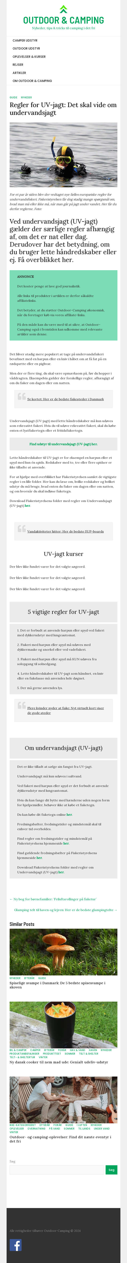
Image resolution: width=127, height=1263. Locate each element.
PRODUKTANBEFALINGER (24, 1053)
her (27, 506)
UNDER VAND (102, 1128)
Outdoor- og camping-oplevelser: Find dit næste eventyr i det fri (60, 1139)
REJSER (18, 65)
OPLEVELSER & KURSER (29, 57)
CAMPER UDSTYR (25, 40)
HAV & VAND (77, 1050)
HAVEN (93, 1050)
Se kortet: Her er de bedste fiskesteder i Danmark (65, 399)
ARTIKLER (19, 73)
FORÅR (62, 1050)
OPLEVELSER (17, 1128)
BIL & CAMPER (18, 1050)
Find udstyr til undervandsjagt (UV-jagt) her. (63, 444)
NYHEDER (26, 97)
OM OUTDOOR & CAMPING (32, 81)
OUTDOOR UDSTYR (26, 48)
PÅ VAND (54, 1128)
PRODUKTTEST (52, 1053)
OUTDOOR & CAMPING (63, 20)
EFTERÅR (29, 978)
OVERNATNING (37, 1128)
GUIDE (13, 97)
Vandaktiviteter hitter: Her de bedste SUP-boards (65, 531)
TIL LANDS (84, 1128)
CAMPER (35, 1050)
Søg (12, 1161)
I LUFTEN (82, 1125)
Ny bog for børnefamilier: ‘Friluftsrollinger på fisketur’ (53, 899)
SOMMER (70, 1053)
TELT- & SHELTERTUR (22, 1057)
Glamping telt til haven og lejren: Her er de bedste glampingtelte (65, 910)
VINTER (43, 1057)
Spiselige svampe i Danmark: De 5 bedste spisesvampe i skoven (57, 985)
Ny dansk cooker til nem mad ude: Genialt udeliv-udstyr (59, 1062)
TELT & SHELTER (88, 1053)
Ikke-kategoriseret (23, 1125)
